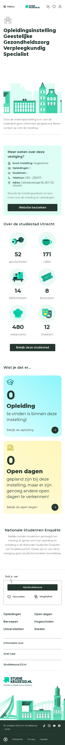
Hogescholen (44, 621)
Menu (10, 6)
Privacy (32, 739)
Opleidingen (12, 614)
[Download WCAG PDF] (5, 739)
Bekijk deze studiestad (32, 347)
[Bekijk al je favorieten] (16, 596)
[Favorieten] (54, 6)
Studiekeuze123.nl (14, 664)
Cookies (43, 739)
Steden (39, 629)
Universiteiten (13, 629)
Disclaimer (17, 739)
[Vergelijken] (48, 6)
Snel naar (9, 653)
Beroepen (10, 621)
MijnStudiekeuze (32, 587)
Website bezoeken (32, 207)
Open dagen (43, 614)
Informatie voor (13, 643)
